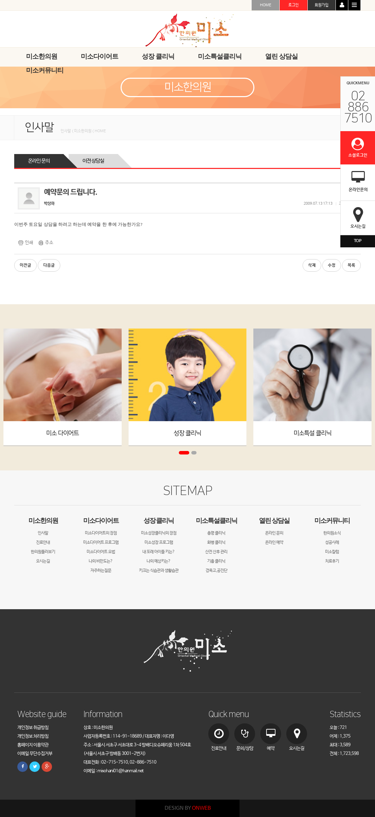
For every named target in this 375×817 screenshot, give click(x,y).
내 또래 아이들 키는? (158, 552)
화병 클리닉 (216, 542)
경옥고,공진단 (216, 570)
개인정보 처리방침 (33, 736)
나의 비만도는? (101, 561)
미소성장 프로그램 (159, 542)
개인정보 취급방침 (33, 727)
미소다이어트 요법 (101, 552)
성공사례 (332, 542)
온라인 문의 (39, 161)
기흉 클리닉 (216, 561)
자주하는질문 (100, 570)
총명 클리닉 (216, 533)
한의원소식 (332, 533)
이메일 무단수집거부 (34, 753)
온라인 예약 (274, 542)
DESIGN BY (188, 808)
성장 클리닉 (187, 432)
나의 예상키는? (159, 561)
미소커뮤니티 (332, 520)
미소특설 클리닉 (312, 432)
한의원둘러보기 (43, 552)
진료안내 (43, 542)
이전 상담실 (93, 161)
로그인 (293, 5)
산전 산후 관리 (216, 552)
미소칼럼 (332, 552)
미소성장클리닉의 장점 (158, 533)
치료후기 (332, 561)
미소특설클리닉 (216, 520)
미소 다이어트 (62, 432)
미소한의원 (43, 520)
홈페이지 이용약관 (33, 745)
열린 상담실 (274, 520)
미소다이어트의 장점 (101, 533)
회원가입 (322, 5)
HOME (265, 5)
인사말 (43, 533)
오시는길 (43, 561)
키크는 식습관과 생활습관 (158, 570)
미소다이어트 (101, 520)
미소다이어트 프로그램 (101, 542)
